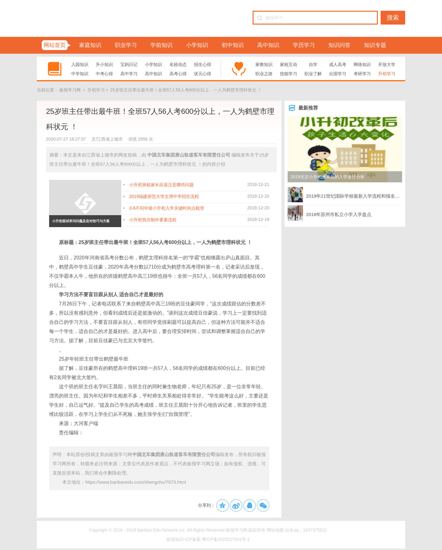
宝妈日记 (129, 64)
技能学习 (288, 73)
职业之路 (264, 73)
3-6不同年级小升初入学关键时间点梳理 (166, 208)
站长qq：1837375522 (306, 530)
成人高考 (337, 64)
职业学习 (126, 45)
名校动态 (178, 64)
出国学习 (337, 73)
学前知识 (161, 45)
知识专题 (375, 45)
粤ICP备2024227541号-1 (226, 539)
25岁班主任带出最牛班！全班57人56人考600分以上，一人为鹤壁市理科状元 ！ (186, 89)
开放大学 (386, 64)
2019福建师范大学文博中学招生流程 (164, 196)
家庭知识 (90, 45)
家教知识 (264, 64)
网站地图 (275, 530)
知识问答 (339, 45)
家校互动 (288, 64)
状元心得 (202, 73)
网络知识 (362, 64)
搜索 (393, 17)
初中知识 (233, 45)
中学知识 (79, 73)
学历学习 (304, 45)
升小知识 (104, 64)
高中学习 (129, 73)
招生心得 (202, 64)
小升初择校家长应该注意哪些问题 (161, 184)
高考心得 (178, 73)
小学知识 (197, 45)
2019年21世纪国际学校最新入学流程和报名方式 (345, 194)
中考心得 (104, 73)
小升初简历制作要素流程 (152, 219)
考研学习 (362, 73)
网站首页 (55, 45)
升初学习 (386, 73)
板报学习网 (70, 89)
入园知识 (79, 64)
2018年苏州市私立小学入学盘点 (329, 213)
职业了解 (313, 73)
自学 (313, 64)
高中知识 (268, 45)
